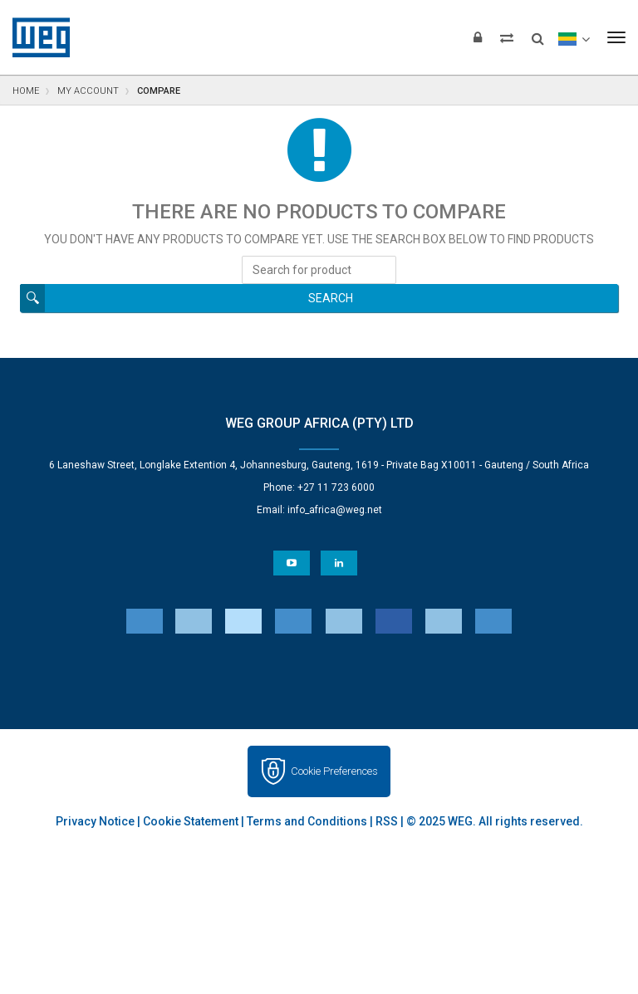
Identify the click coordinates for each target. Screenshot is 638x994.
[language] (574, 37)
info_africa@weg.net (334, 510)
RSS (386, 821)
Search (330, 298)
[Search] (537, 33)
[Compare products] (506, 37)
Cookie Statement (190, 821)
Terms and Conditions (307, 821)
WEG (35, 37)
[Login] (477, 37)
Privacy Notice (95, 821)
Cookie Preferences (334, 771)
